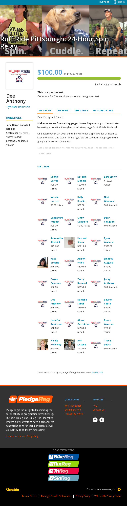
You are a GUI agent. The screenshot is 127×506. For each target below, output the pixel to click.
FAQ (95, 405)
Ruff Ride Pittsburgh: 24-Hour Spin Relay (54, 42)
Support (104, 2)
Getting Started (73, 409)
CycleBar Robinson (18, 107)
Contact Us (99, 409)
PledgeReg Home (74, 413)
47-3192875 (97, 372)
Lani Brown (110, 176)
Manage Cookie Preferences (56, 496)
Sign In (119, 2)
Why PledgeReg (73, 405)
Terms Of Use (29, 496)
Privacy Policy (83, 496)
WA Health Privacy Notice (108, 496)
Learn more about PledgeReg (22, 436)
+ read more (45, 153)
